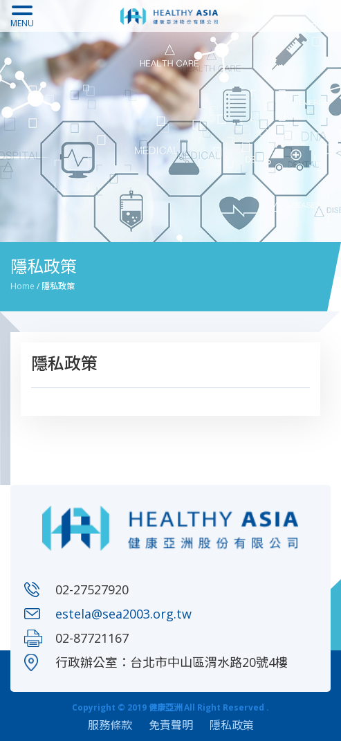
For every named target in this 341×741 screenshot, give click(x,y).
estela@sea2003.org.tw (123, 613)
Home (22, 286)
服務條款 (110, 725)
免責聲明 (171, 725)
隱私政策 (232, 725)
